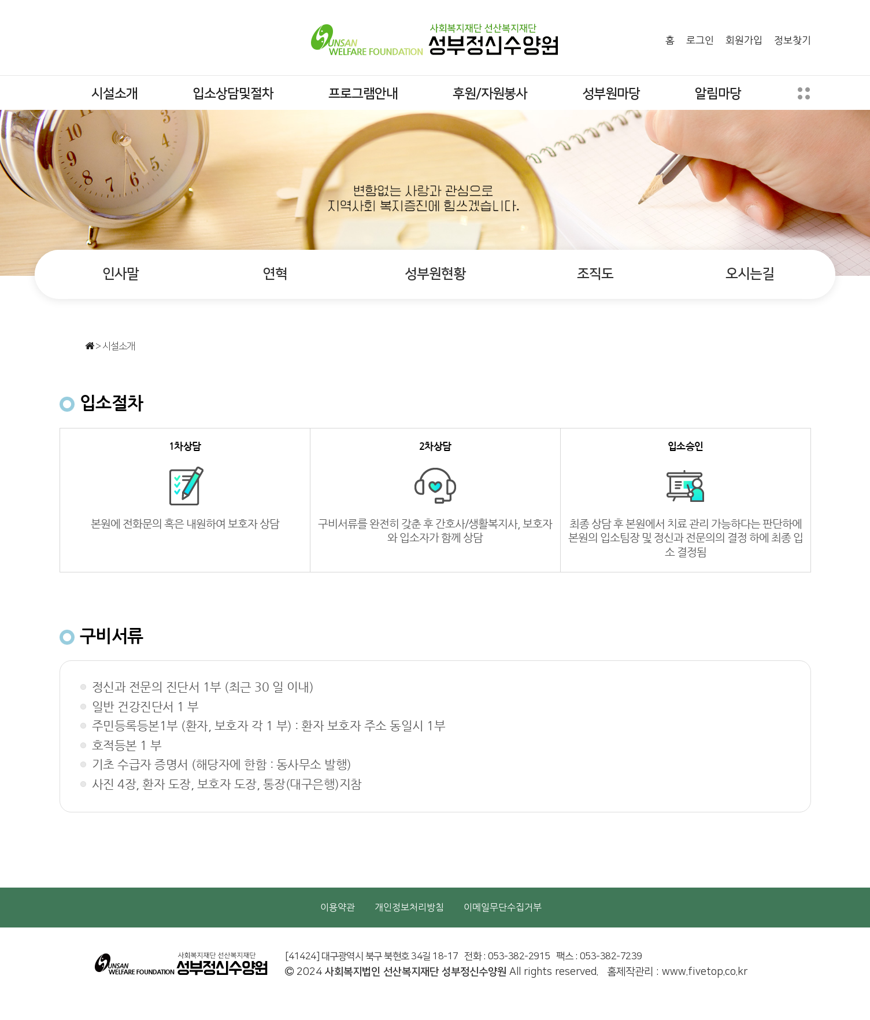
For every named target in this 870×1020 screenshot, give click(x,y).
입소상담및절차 (232, 94)
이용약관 (337, 907)
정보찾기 (792, 40)
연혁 (275, 274)
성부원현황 (435, 274)
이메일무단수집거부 (503, 907)
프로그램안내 (363, 94)
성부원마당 (611, 94)
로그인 (700, 40)
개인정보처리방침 (409, 907)
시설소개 (114, 94)
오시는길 (749, 274)
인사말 (120, 274)
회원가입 (743, 40)
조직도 (595, 274)
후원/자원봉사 (490, 94)
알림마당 (718, 94)
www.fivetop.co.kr (704, 972)
